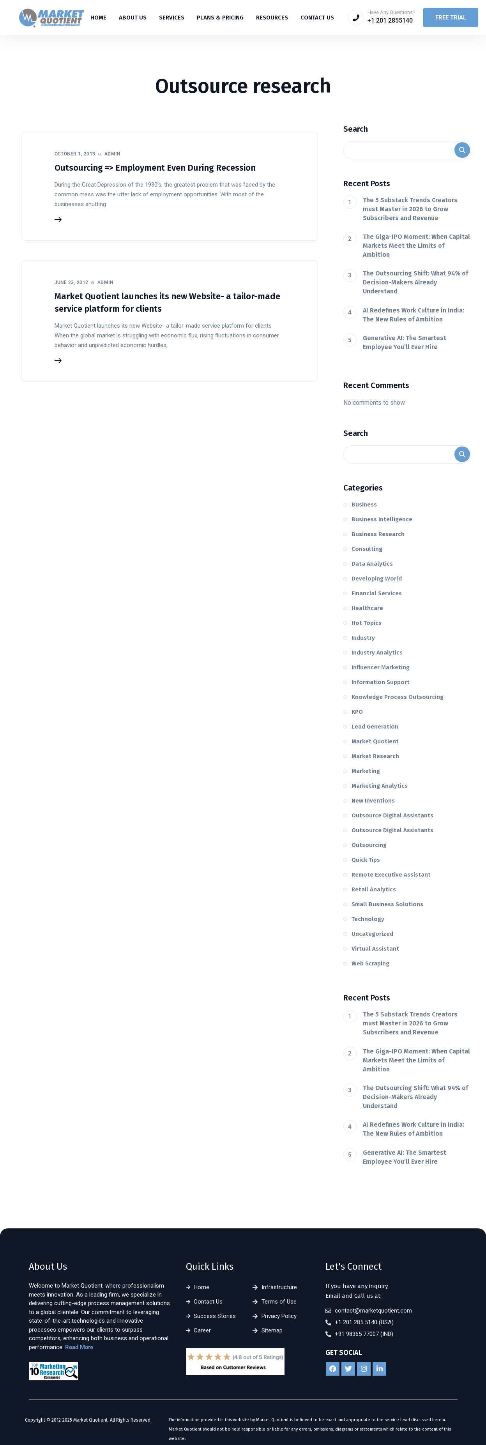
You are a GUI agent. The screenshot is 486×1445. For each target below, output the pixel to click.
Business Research (378, 534)
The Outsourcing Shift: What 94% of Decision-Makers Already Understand (415, 282)
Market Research (375, 756)
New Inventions (373, 800)
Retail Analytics (374, 889)
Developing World (377, 578)
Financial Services (377, 593)
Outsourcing (369, 845)
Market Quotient (375, 741)
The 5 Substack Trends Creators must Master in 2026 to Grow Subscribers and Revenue (410, 209)
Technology (368, 919)
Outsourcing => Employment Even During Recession (155, 167)
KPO (357, 711)
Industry (363, 637)
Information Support (381, 682)
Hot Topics (367, 622)
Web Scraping (370, 963)
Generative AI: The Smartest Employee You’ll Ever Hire (404, 342)
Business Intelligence (382, 519)
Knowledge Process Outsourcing (398, 696)
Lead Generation (375, 726)
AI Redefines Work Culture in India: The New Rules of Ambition (413, 315)
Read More (79, 1347)
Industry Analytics (377, 652)
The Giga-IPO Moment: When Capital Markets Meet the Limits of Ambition (416, 245)
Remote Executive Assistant (391, 874)
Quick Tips (366, 859)
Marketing (366, 771)
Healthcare (367, 608)
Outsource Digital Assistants (392, 815)
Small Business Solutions (387, 904)
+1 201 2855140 (390, 20)
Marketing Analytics (380, 785)
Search (355, 129)
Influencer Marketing (381, 667)
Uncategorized (372, 933)
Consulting (367, 548)
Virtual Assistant (375, 948)
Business (364, 504)
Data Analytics (372, 563)
